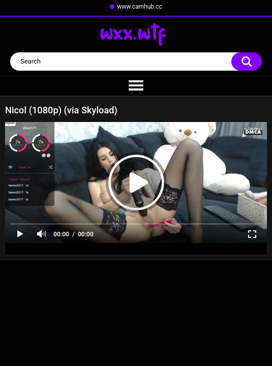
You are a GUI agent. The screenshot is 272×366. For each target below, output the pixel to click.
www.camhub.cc (139, 6)
